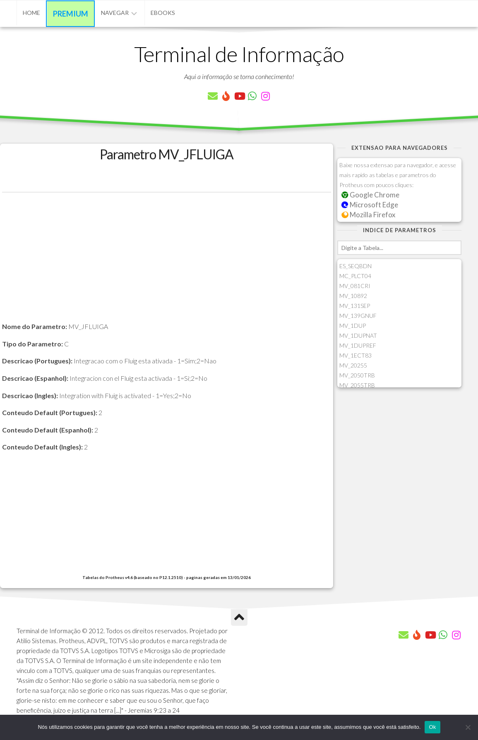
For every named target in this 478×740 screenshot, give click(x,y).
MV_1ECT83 (355, 355)
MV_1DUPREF (357, 345)
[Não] (468, 727)
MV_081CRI (354, 285)
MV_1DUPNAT (358, 335)
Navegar (115, 12)
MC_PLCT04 (355, 275)
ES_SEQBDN (355, 265)
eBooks (163, 12)
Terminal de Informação (239, 53)
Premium (70, 14)
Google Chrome (370, 194)
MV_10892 (353, 295)
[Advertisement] (166, 263)
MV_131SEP (354, 305)
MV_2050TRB (357, 375)
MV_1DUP (352, 325)
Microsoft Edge (369, 204)
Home (31, 12)
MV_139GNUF (358, 315)
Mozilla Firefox (368, 214)
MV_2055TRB (357, 385)
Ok (432, 727)
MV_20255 (353, 365)
